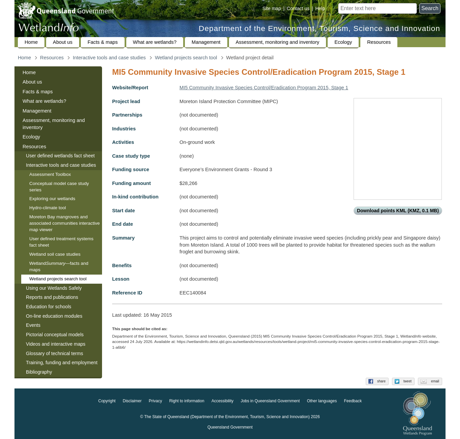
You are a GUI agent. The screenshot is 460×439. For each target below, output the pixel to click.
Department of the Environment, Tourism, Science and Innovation (319, 28)
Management (206, 42)
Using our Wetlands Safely (54, 288)
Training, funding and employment (61, 362)
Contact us (298, 8)
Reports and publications (52, 297)
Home (31, 42)
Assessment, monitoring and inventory (277, 42)
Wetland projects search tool (186, 57)
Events (33, 325)
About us (62, 42)
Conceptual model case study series (59, 186)
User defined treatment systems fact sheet (61, 242)
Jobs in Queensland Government (270, 401)
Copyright (107, 401)
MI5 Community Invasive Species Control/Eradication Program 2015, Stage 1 (263, 87)
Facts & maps (103, 42)
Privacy (155, 401)
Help (320, 8)
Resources (379, 42)
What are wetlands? (155, 42)
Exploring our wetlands (52, 198)
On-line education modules (54, 316)
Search (429, 8)
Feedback (353, 401)
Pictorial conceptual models (55, 334)
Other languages (322, 401)
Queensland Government (230, 427)
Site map (271, 8)
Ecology (343, 42)
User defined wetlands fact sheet (60, 155)
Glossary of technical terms (54, 353)
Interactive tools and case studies (109, 57)
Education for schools (48, 306)
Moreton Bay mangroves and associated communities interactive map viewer (64, 223)
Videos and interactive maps (56, 344)
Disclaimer (132, 401)
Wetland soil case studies (54, 254)
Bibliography (39, 372)
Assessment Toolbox (50, 174)
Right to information (186, 401)
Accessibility (222, 401)
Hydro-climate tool (47, 207)
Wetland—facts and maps (58, 266)
